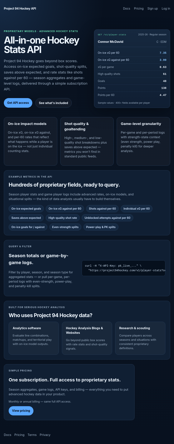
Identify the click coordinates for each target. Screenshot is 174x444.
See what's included (53, 103)
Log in (166, 8)
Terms (32, 435)
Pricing (139, 8)
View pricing (21, 411)
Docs (126, 8)
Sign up (152, 8)
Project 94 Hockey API (20, 8)
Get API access (18, 103)
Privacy (45, 435)
